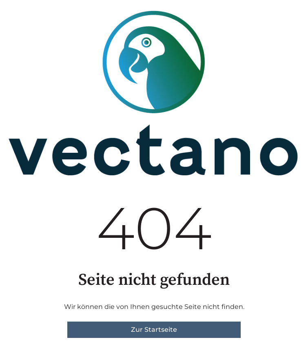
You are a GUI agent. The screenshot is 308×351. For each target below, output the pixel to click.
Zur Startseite (154, 329)
